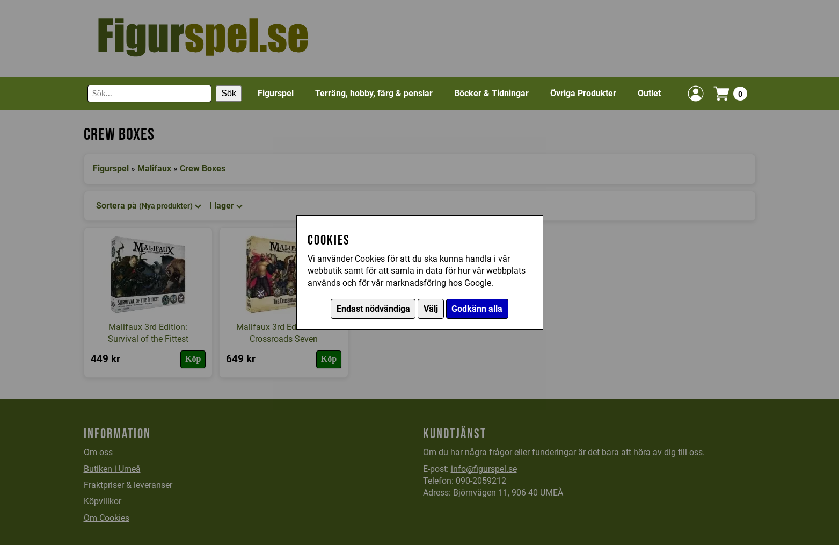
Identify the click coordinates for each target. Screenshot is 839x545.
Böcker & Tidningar (491, 93)
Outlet (649, 93)
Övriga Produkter (583, 93)
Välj (431, 309)
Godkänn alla (476, 309)
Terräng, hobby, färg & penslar (374, 93)
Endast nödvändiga (373, 309)
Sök (228, 93)
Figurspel (276, 93)
